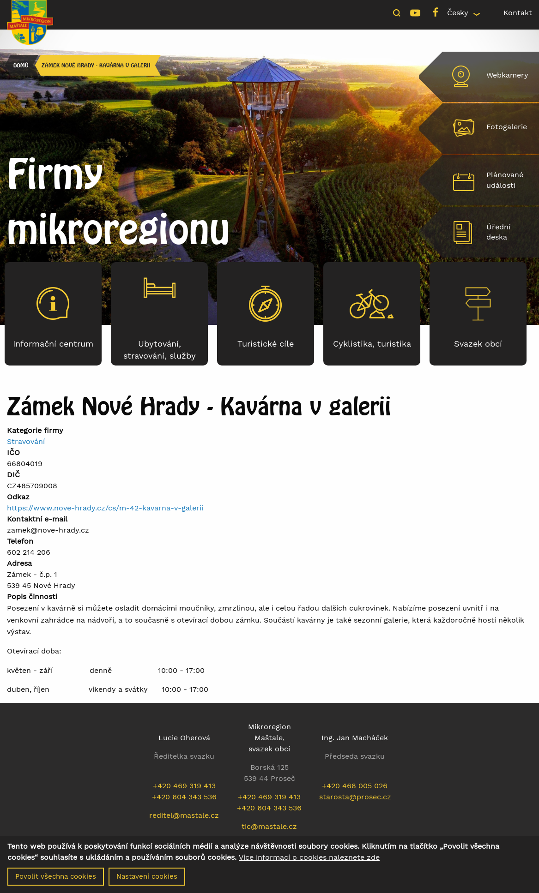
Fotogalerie (506, 126)
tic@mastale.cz (269, 826)
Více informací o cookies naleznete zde (309, 860)
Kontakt (517, 12)
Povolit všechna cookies (55, 879)
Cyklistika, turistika (372, 343)
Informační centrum (53, 343)
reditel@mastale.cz (184, 815)
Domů (20, 65)
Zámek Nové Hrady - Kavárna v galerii (96, 65)
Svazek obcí (478, 343)
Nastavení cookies (146, 879)
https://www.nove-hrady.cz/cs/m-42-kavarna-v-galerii (105, 507)
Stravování (26, 441)
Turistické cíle (265, 343)
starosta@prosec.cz (355, 796)
